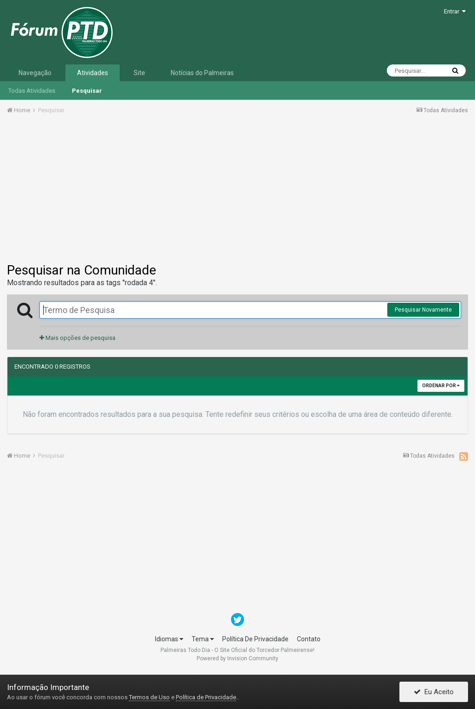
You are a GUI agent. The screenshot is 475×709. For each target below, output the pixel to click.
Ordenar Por (441, 385)
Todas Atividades (31, 90)
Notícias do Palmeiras (202, 73)
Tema (203, 639)
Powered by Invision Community (237, 658)
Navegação (35, 73)
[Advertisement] (237, 191)
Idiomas (169, 639)
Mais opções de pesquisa (77, 337)
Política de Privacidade (206, 697)
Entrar (455, 11)
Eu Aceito (434, 692)
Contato (309, 639)
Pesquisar (87, 90)
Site (139, 73)
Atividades (92, 73)
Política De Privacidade (255, 639)
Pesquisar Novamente (423, 310)
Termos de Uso (149, 697)
